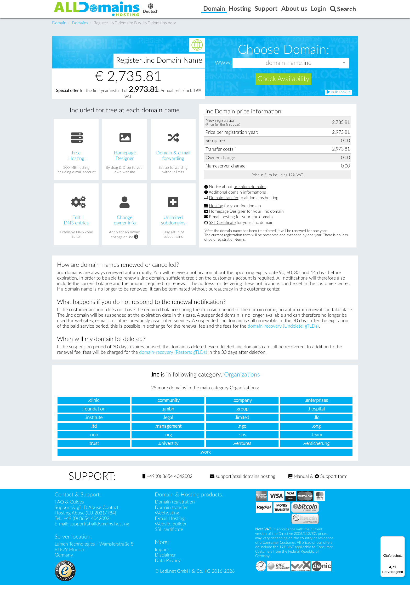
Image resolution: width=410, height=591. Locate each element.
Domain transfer (223, 203)
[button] (344, 68)
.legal (168, 423)
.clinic (93, 406)
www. (223, 68)
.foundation (93, 414)
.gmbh (168, 414)
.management (168, 432)
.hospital (316, 414)
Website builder (170, 530)
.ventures (242, 449)
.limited (242, 423)
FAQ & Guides (69, 508)
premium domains (250, 192)
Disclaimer (165, 561)
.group (242, 414)
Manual (298, 482)
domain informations (247, 198)
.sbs (242, 440)
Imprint (162, 555)
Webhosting (167, 519)
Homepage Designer (227, 217)
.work (205, 457)
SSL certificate (169, 535)
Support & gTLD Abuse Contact (86, 513)
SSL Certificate (222, 228)
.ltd (93, 432)
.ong (316, 432)
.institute (93, 423)
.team (316, 440)
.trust (93, 449)
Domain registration (175, 508)
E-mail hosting (222, 223)
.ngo (242, 432)
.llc (316, 423)
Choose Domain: (283, 55)
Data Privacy (167, 566)
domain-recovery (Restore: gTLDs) (173, 358)
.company (242, 406)
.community (168, 406)
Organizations (242, 380)
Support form (331, 482)
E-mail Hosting (170, 524)
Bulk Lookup (339, 98)
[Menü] (401, 539)
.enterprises (316, 406)
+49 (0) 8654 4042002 (167, 482)
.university (168, 449)
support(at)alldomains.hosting (242, 482)
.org (168, 440)
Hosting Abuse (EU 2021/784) (85, 519)
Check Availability (283, 84)
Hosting (216, 212)
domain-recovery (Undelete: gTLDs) (283, 331)
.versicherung (316, 449)
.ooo (93, 440)
